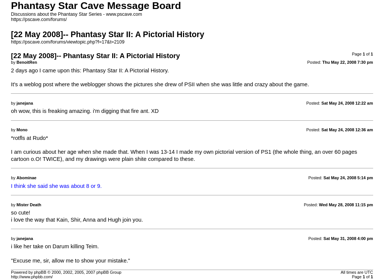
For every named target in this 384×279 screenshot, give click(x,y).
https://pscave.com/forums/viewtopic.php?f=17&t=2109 (67, 42)
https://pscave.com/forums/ (39, 19)
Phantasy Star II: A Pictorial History (125, 71)
